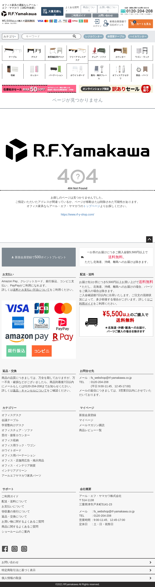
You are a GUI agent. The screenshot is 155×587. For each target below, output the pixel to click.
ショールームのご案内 (16, 531)
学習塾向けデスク (13, 425)
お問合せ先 (87, 371)
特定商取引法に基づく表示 (19, 570)
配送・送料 (87, 274)
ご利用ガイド (78, 15)
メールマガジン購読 (92, 425)
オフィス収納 (10, 440)
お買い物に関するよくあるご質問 (23, 521)
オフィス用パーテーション (19, 455)
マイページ (87, 407)
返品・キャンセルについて (30, 390)
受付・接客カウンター (16, 435)
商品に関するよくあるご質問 (20, 526)
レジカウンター (93, 36)
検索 (74, 36)
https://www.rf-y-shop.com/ (77, 214)
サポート (8, 489)
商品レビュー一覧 (90, 430)
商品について (89, 9)
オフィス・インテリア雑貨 (19, 465)
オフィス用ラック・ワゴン (19, 445)
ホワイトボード (11, 450)
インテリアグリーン (14, 470)
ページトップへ (149, 239)
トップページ (91, 206)
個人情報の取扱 (11, 578)
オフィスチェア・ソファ (17, 430)
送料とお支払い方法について (31, 289)
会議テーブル (10, 420)
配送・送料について (14, 501)
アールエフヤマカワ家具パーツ (21, 475)
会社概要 (85, 489)
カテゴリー (9, 407)
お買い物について (107, 9)
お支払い (8, 274)
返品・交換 (9, 371)
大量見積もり (54, 13)
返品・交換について (14, 516)
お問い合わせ (105, 15)
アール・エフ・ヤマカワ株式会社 (100, 495)
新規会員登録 (87, 415)
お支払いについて (13, 506)
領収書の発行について (16, 511)
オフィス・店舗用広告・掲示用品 (23, 460)
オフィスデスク (11, 415)
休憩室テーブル (115, 36)
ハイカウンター (138, 36)
